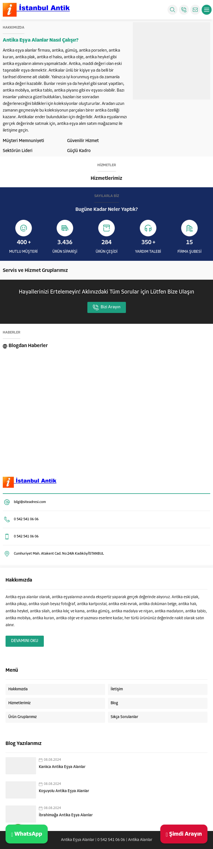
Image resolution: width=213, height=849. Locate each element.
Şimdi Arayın (184, 834)
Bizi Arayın (106, 307)
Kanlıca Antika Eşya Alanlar (62, 767)
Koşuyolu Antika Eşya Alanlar (64, 791)
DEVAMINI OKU (24, 641)
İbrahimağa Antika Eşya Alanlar (66, 815)
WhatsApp (26, 834)
